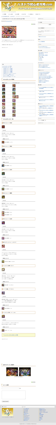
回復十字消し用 (41, 53)
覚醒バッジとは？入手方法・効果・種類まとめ (45, 77)
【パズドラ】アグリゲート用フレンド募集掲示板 (46, 110)
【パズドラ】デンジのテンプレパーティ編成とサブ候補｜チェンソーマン (46, 100)
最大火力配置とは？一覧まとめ (43, 52)
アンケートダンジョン (27, 415)
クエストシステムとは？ (42, 79)
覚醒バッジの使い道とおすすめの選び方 (44, 78)
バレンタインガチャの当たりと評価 (11, 334)
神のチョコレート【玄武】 (8, 70)
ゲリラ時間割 (4, 14)
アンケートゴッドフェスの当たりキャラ (44, 47)
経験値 (40, 413)
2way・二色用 (41, 56)
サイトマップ (50, 0)
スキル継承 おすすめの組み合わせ (44, 73)
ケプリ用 (40, 58)
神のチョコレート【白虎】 (8, 72)
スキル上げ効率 (17, 14)
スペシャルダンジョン (27, 417)
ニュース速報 (41, 416)
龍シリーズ (25, 414)
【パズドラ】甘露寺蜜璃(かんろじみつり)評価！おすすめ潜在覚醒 (46, 88)
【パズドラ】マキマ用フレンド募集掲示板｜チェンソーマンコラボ (46, 94)
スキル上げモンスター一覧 (6, 67)
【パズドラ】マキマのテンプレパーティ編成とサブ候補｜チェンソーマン (46, 97)
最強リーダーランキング (42, 36)
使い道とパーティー (42, 408)
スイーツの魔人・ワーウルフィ (8, 75)
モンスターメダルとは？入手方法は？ (44, 72)
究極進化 (40, 417)
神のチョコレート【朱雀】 (8, 68)
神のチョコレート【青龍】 (8, 69)
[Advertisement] (18, 55)
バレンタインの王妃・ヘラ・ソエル (9, 76)
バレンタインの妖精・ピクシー (8, 74)
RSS (54, 0)
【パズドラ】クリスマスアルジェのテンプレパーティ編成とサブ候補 (46, 91)
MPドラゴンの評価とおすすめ (43, 66)
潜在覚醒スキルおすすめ (42, 409)
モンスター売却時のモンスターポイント (44, 67)
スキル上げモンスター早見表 (7, 66)
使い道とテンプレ (38, 14)
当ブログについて (36, 0)
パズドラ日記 (41, 415)
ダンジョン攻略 (10, 14)
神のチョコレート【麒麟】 (8, 71)
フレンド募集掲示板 (42, 41)
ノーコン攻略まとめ (30, 14)
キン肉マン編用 (41, 57)
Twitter (46, 0)
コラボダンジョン (26, 413)
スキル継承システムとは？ (43, 74)
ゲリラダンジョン (26, 416)
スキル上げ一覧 (23, 14)
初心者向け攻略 (41, 414)
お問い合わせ (42, 0)
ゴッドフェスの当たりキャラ (43, 46)
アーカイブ (39, 120)
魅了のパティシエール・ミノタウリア (9, 73)
